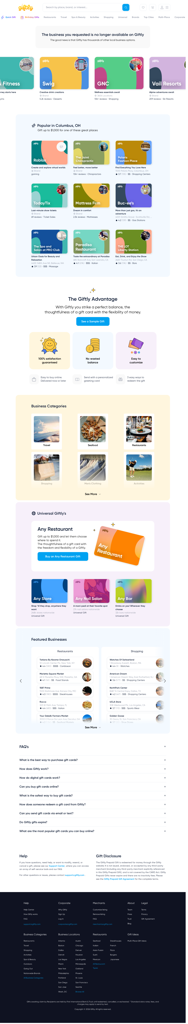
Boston (61, 945)
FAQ (25, 919)
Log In (61, 919)
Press (130, 914)
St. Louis (79, 978)
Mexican (96, 959)
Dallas (61, 950)
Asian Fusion (98, 950)
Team (130, 910)
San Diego (62, 982)
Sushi (95, 955)
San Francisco (82, 982)
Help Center (29, 910)
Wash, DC (62, 992)
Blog (129, 923)
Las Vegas (62, 959)
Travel (46, 431)
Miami (60, 964)
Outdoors (28, 964)
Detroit (61, 955)
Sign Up (61, 914)
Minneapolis (81, 964)
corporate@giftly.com (67, 924)
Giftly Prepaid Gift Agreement (119, 879)
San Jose (62, 987)
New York (62, 969)
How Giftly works (31, 914)
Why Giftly (62, 910)
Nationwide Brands (32, 973)
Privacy (144, 914)
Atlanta (61, 941)
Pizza (112, 950)
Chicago (79, 945)
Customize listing (100, 910)
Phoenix (79, 973)
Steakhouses (115, 941)
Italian (95, 945)
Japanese (114, 959)
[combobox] (86, 7)
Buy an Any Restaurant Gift (62, 556)
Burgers (113, 955)
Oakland (79, 969)
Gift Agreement (148, 919)
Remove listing (99, 914)
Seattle (79, 987)
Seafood (93, 431)
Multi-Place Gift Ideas (137, 941)
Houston (79, 955)
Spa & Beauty (30, 959)
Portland (62, 978)
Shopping (28, 950)
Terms (143, 910)
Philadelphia (63, 973)
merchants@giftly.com (102, 924)
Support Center (57, 866)
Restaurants (139, 431)
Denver (79, 950)
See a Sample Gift (92, 321)
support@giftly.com (75, 875)
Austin (78, 941)
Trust (130, 919)
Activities (27, 955)
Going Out (28, 969)
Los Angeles (81, 959)
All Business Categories (33, 978)
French (113, 945)
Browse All (80, 992)
